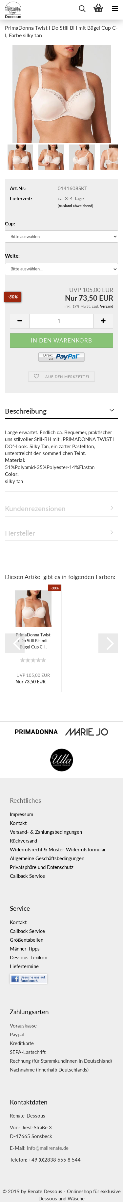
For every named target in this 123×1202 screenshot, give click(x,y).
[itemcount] (61, 321)
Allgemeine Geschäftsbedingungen (47, 858)
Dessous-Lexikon (28, 957)
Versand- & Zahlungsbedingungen (46, 832)
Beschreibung (26, 411)
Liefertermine (24, 966)
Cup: (10, 223)
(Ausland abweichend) (75, 206)
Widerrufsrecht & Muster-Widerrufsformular (58, 849)
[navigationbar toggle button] (115, 8)
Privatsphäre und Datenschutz (41, 867)
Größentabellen (26, 940)
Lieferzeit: (21, 198)
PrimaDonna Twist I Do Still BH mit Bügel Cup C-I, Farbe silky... (33, 641)
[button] (15, 643)
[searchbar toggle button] (82, 8)
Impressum (21, 814)
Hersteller (20, 533)
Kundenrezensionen (35, 508)
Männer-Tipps (25, 948)
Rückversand (23, 841)
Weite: (12, 256)
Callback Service (27, 876)
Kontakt (18, 823)
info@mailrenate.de (48, 1148)
